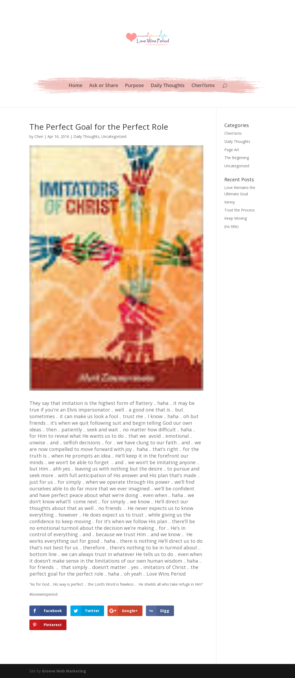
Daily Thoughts (168, 85)
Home (75, 85)
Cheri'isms (233, 133)
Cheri (38, 136)
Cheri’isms (203, 85)
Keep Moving (235, 218)
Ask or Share (103, 85)
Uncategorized (113, 136)
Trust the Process (239, 210)
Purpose (134, 85)
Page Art (231, 149)
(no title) (231, 226)
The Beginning (236, 157)
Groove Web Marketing (64, 671)
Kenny (229, 202)
